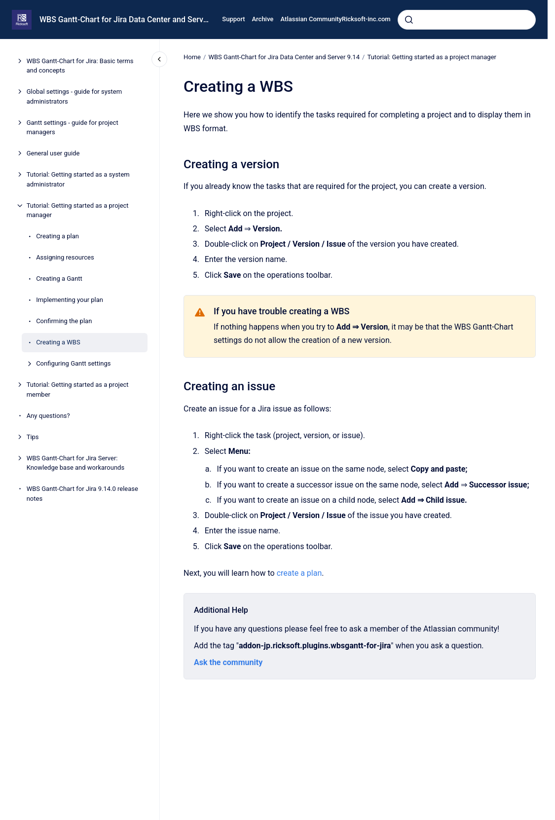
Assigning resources (65, 257)
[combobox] (466, 19)
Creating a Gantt (59, 278)
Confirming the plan (64, 321)
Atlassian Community (311, 19)
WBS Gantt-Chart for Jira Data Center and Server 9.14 (124, 19)
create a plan (299, 573)
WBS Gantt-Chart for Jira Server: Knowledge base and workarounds (76, 463)
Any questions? (48, 415)
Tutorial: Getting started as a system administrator (78, 179)
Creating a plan (57, 236)
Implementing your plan (69, 299)
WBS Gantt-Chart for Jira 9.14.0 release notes (82, 493)
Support (233, 19)
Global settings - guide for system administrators (74, 96)
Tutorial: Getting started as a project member (78, 389)
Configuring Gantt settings (73, 363)
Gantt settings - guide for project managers (72, 127)
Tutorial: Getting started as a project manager (78, 210)
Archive (263, 19)
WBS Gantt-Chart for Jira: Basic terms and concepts (80, 66)
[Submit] (409, 20)
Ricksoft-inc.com (366, 19)
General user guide (53, 153)
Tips (33, 437)
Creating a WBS (58, 342)
